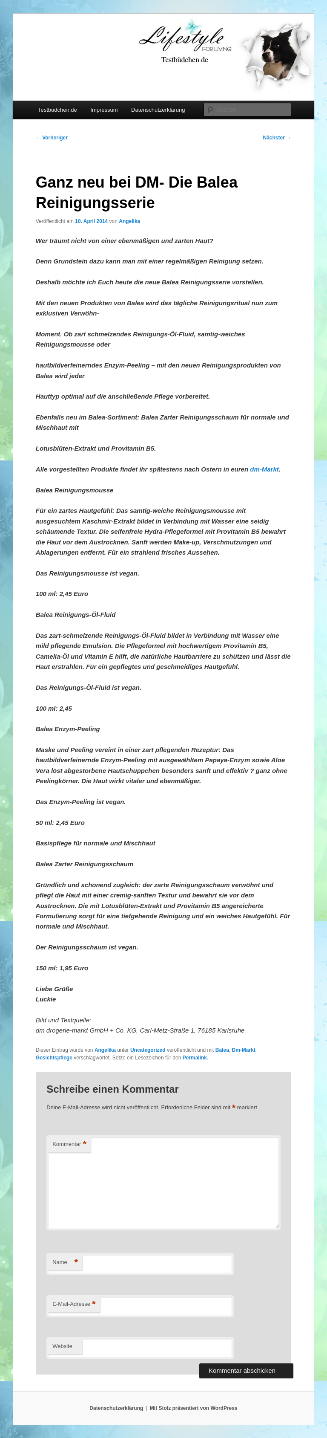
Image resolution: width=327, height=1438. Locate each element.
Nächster (277, 138)
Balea (222, 1050)
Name (65, 1262)
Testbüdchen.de (57, 110)
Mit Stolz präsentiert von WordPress (194, 1408)
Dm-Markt (243, 1050)
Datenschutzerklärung (158, 110)
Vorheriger (52, 138)
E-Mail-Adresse (73, 1304)
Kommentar (69, 1144)
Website (62, 1346)
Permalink (195, 1058)
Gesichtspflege (54, 1058)
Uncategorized (148, 1050)
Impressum (104, 110)
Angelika (129, 221)
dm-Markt (263, 469)
